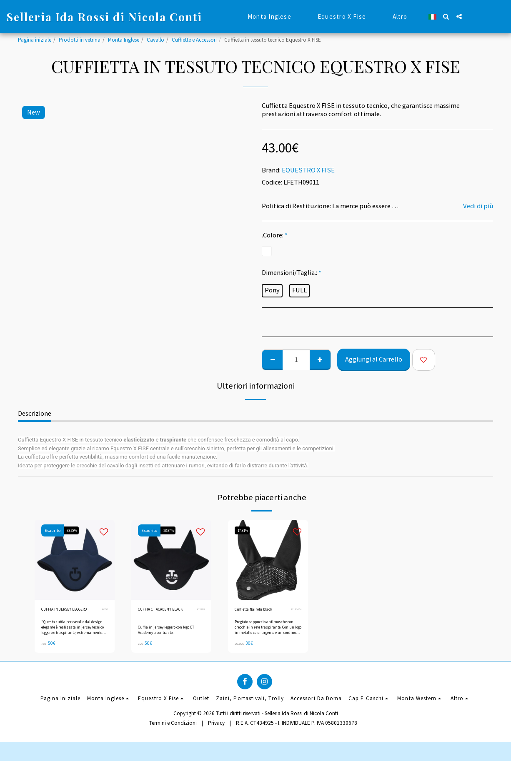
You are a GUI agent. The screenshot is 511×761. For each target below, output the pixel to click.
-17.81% (245, 530)
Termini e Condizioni (173, 734)
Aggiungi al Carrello (373, 359)
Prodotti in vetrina (79, 39)
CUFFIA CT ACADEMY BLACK (161, 614)
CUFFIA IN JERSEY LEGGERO (61, 614)
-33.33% (74, 530)
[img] (171, 560)
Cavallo (155, 39)
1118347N (294, 611)
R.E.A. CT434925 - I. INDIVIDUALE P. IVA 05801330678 (296, 734)
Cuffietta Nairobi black (260, 610)
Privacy (216, 734)
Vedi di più (478, 206)
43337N (199, 614)
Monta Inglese (123, 39)
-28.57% (171, 530)
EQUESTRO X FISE (308, 170)
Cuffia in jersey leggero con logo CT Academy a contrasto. (169, 639)
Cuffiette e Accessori (194, 39)
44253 (104, 614)
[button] (446, 16)
